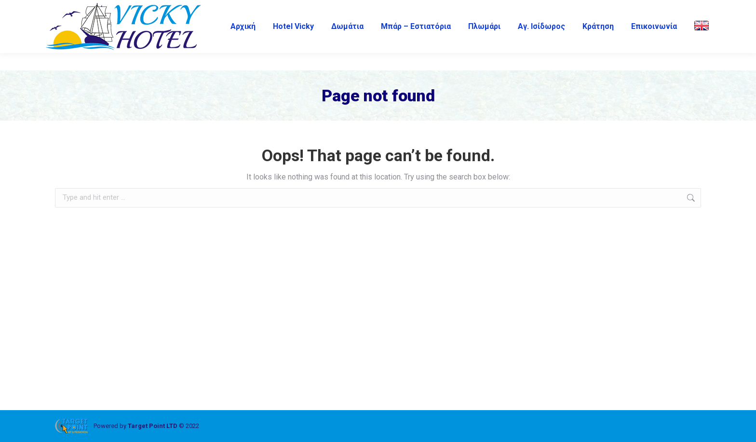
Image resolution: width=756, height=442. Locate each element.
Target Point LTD (152, 425)
